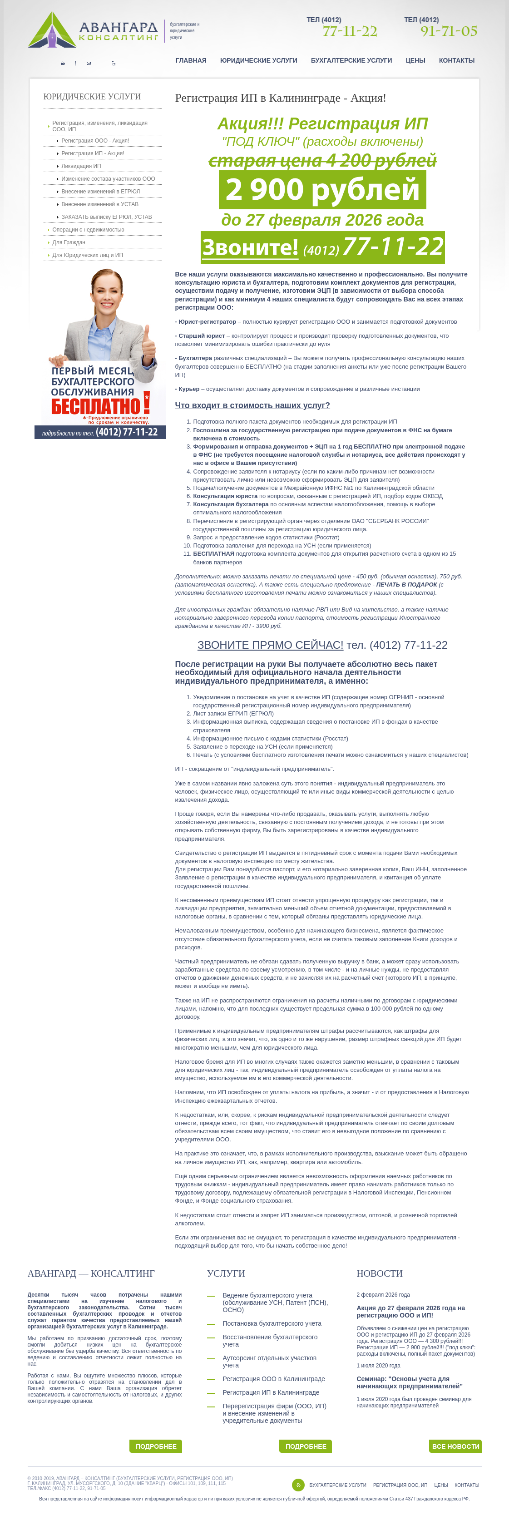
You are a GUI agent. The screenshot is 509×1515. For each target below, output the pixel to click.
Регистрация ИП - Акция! (93, 153)
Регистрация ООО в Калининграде (274, 1378)
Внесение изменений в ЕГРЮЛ (101, 191)
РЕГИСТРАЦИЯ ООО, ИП (400, 1485)
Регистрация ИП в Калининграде (271, 1392)
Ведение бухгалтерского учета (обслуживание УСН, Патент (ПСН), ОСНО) (275, 1302)
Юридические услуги (258, 60)
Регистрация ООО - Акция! (95, 141)
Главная (191, 60)
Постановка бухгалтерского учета (272, 1323)
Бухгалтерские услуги (351, 60)
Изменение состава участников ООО (108, 179)
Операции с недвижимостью (88, 230)
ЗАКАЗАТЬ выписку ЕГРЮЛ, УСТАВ (107, 217)
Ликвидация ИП (81, 166)
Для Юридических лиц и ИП (88, 255)
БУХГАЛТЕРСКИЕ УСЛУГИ (338, 1485)
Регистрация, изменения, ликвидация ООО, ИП (100, 126)
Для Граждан (69, 242)
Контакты (456, 60)
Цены (415, 60)
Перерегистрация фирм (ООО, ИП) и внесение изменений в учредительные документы (275, 1413)
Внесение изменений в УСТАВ (100, 204)
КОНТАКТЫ (467, 1485)
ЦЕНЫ (441, 1485)
